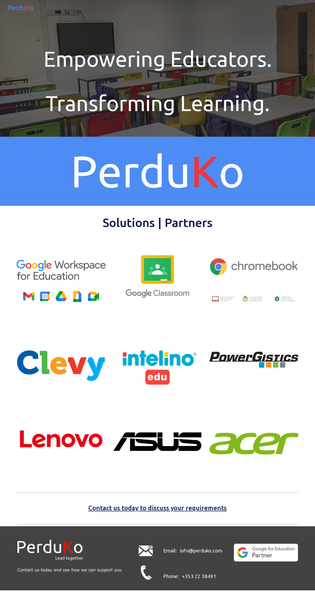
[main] (158, 58)
